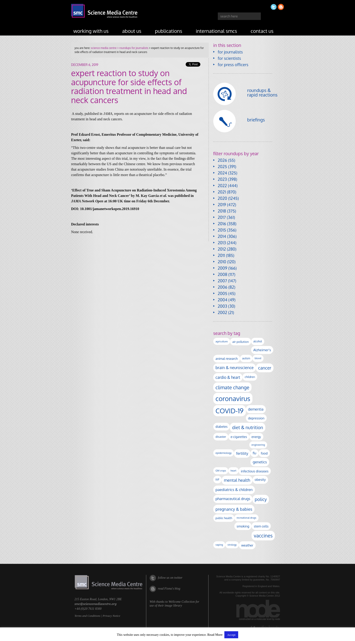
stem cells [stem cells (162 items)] (261, 526)
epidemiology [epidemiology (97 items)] (224, 453)
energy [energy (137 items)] (256, 437)
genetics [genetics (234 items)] (260, 462)
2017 (222, 217)
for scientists (229, 58)
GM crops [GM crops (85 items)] (221, 470)
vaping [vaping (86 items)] (219, 544)
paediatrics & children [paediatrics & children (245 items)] (234, 489)
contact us (262, 31)
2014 (222, 236)
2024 (222, 172)
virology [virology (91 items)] (232, 544)
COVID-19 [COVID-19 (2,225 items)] (230, 410)
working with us (91, 31)
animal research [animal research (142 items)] (227, 358)
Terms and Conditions (87, 615)
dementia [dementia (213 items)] (256, 409)
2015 (222, 229)
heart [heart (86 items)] (233, 470)
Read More (215, 634)
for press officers (233, 64)
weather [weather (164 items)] (247, 545)
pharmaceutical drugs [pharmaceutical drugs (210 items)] (233, 498)
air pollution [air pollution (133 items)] (240, 341)
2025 (222, 166)
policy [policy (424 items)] (261, 499)
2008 (222, 274)
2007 (222, 280)
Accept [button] (231, 634)
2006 (222, 287)
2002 (222, 312)
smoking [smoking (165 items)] (243, 526)
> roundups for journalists (132, 48)
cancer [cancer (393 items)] (264, 368)
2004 (222, 299)
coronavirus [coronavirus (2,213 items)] (233, 398)
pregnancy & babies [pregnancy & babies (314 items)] (234, 509)
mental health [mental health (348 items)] (237, 480)
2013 (222, 242)
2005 (222, 293)
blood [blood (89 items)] (258, 358)
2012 (222, 249)
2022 (222, 185)
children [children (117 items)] (250, 377)
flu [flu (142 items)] (254, 453)
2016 (222, 223)
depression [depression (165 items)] (256, 418)
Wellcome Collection (181, 601)
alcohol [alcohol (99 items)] (257, 341)
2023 (222, 179)
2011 (221, 255)
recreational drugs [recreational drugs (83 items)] (246, 517)
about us (132, 31)
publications (168, 31)
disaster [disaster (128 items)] (221, 436)
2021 (222, 191)
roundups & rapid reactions (262, 92)
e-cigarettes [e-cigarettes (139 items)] (238, 437)
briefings (256, 120)
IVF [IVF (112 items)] (217, 479)
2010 (222, 261)
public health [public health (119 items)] (224, 518)
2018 (222, 210)
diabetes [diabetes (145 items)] (222, 426)
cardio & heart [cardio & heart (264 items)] (228, 377)
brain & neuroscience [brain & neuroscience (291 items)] (235, 367)
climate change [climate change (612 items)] (232, 387)
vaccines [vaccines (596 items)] (263, 535)
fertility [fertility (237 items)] (242, 453)
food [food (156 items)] (264, 453)
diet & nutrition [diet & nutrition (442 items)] (247, 427)
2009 (222, 268)
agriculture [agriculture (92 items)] (222, 341)
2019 (222, 204)
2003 (222, 306)
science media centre (103, 48)
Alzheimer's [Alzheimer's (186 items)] (262, 350)
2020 (222, 198)
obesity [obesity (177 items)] (260, 479)
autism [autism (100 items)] (246, 358)
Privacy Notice (111, 615)
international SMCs (216, 31)
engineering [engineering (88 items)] (258, 444)
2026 (222, 160)
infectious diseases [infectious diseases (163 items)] (255, 471)
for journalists (230, 51)
